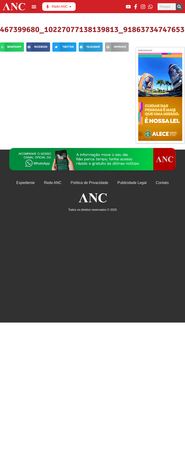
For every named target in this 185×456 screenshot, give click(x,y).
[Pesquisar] (179, 6)
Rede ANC (53, 183)
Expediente (25, 183)
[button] (34, 6)
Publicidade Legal (131, 183)
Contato (162, 183)
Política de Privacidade (89, 183)
